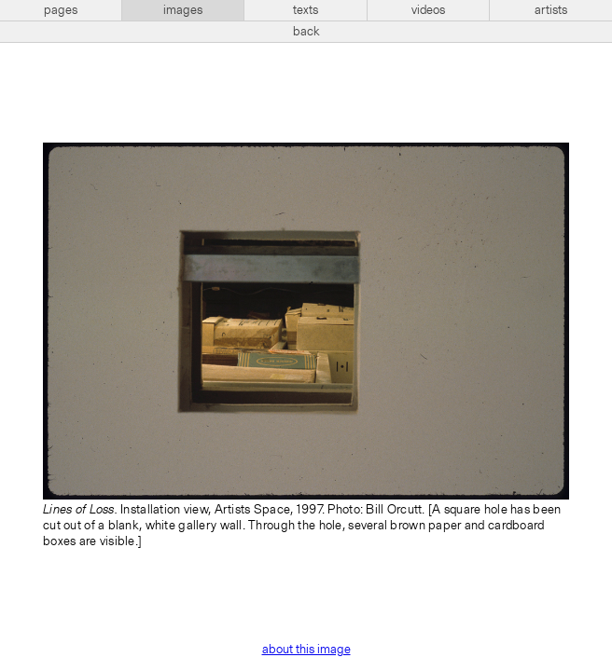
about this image (306, 649)
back (306, 31)
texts (305, 10)
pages (60, 10)
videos (428, 10)
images (182, 10)
